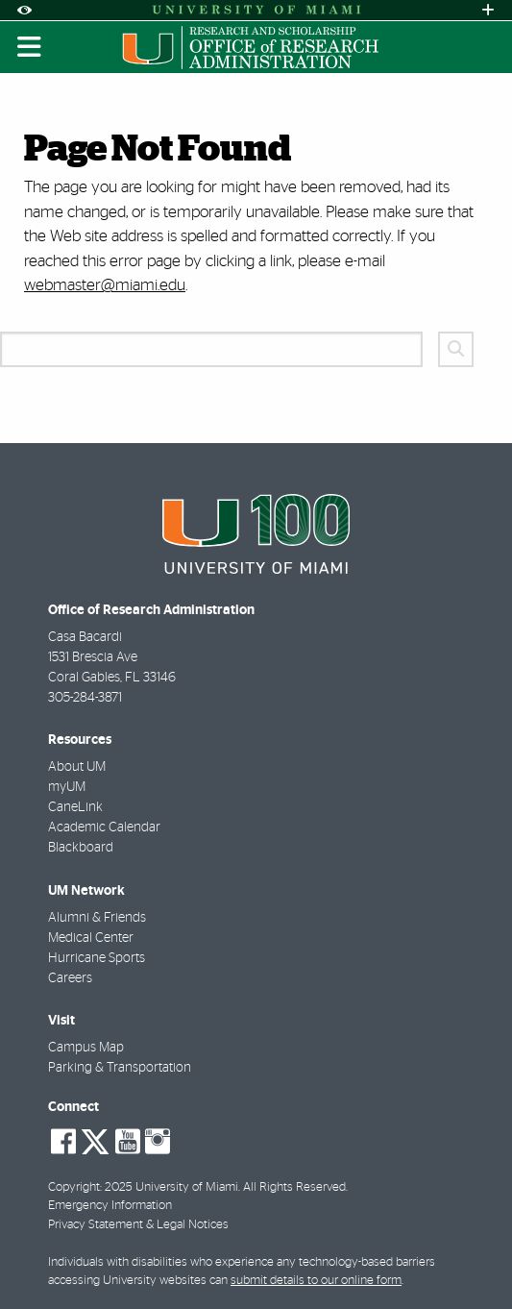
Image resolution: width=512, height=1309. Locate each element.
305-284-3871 (85, 697)
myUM (66, 787)
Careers (70, 978)
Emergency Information (110, 1205)
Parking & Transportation (119, 1067)
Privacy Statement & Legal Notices (138, 1225)
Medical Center (91, 938)
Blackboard (80, 847)
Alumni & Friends (97, 918)
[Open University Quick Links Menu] (488, 10)
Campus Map (86, 1047)
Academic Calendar (104, 827)
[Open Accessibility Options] (24, 10)
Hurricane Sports (96, 958)
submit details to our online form (316, 1280)
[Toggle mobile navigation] (30, 47)
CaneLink (75, 807)
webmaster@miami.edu (104, 285)
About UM (77, 767)
